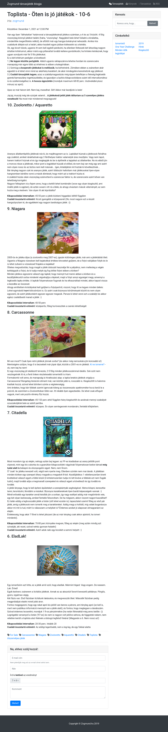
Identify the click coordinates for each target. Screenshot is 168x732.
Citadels (80, 635)
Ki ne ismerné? (97, 364)
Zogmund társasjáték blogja (24, 4)
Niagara (41, 635)
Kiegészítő (144, 50)
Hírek (141, 46)
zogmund (18, 21)
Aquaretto (68, 635)
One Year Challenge (124, 46)
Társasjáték (116, 3)
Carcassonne (27, 635)
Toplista (92, 635)
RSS (156, 3)
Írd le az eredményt (23, 675)
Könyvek (131, 3)
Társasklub (145, 3)
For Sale (12, 635)
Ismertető (120, 43)
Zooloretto (53, 635)
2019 (141, 43)
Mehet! (15, 703)
